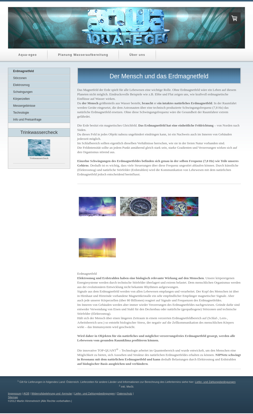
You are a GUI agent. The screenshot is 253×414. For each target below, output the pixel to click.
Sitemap (13, 397)
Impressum (14, 393)
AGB (26, 393)
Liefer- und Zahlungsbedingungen (215, 381)
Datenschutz (124, 393)
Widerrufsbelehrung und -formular (51, 393)
